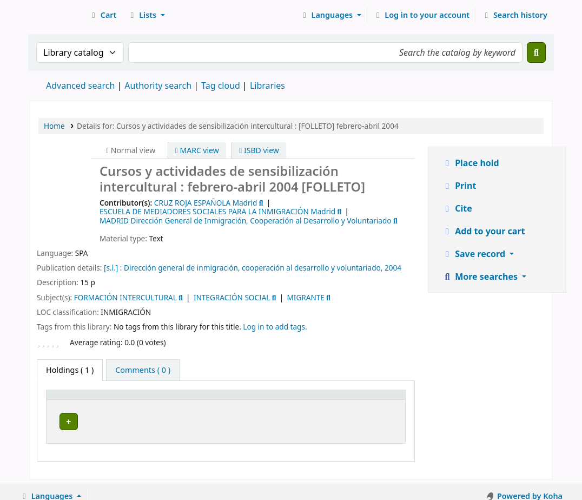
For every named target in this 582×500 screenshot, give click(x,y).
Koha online (57, 15)
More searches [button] (481, 276)
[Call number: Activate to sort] (305, 400)
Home (54, 126)
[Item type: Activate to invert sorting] (77, 400)
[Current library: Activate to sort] (147, 400)
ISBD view (259, 150)
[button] (102, 15)
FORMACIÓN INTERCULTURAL (125, 297)
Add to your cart (483, 231)
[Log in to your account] (421, 15)
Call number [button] (278, 400)
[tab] (143, 370)
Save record (474, 254)
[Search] (536, 52)
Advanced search (80, 85)
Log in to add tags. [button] (275, 326)
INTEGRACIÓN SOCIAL (232, 297)
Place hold (470, 163)
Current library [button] (140, 400)
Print (459, 186)
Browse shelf (324, 421)
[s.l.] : (113, 267)
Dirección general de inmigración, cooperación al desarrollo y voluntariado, (253, 267)
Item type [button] (70, 400)
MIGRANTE (305, 297)
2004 (393, 267)
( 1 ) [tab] (70, 370)
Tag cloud (220, 85)
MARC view (197, 150)
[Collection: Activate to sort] (219, 400)
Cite (457, 208)
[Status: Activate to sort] (381, 400)
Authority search (157, 85)
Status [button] (375, 400)
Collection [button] (212, 400)
